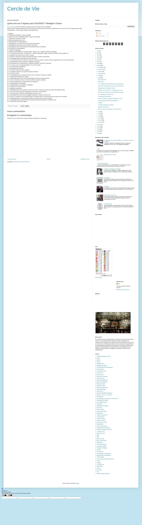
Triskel (98, 149)
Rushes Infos (100, 466)
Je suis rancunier (102, 79)
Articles (98, 33)
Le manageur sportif (101, 446)
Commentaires (100, 36)
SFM (98, 437)
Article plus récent (12, 159)
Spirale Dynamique (101, 389)
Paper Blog (99, 407)
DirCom (98, 362)
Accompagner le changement (104, 453)
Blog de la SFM (100, 438)
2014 (98, 65)
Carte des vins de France (110, 154)
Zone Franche (100, 451)
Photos (98, 460)
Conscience (99, 404)
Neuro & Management (102, 382)
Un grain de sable (101, 385)
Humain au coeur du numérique (104, 394)
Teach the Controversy (103, 107)
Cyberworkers (100, 391)
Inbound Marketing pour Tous (104, 356)
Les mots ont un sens (102, 422)
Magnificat (106, 186)
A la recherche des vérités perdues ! (105, 459)
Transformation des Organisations (105, 367)
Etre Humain (100, 442)
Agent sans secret (101, 420)
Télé (98, 471)
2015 (98, 63)
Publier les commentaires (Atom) (22, 161)
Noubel (98, 358)
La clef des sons (108, 204)
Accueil (48, 159)
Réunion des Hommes (102, 376)
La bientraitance (100, 416)
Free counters (98, 277)
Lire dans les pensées (102, 426)
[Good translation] (4, 495)
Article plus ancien (85, 159)
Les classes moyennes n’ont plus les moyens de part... (111, 86)
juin (99, 111)
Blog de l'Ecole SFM (101, 440)
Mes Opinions (100, 396)
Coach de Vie (100, 372)
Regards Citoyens (101, 384)
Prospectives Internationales (103, 427)
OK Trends (99, 470)
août (99, 75)
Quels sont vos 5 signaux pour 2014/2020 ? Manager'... (111, 92)
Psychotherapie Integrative (103, 473)
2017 (98, 59)
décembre (100, 67)
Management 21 (100, 363)
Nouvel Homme (100, 409)
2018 (98, 57)
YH (119, 283)
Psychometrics (100, 374)
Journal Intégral (100, 457)
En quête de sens (101, 433)
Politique (100, 102)
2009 (98, 133)
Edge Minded (100, 424)
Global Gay (100, 81)
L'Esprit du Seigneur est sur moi (104, 429)
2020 (98, 53)
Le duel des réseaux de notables (106, 105)
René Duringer (11, 26)
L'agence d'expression (102, 415)
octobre (100, 71)
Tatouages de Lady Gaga (110, 195)
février (100, 120)
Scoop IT (99, 468)
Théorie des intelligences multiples (112, 169)
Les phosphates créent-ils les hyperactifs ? (108, 100)
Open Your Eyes (100, 378)
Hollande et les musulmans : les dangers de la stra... (110, 90)
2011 (98, 129)
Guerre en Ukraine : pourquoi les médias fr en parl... (110, 98)
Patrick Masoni (100, 369)
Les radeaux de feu (101, 371)
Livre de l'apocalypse (102, 411)
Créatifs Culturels (101, 418)
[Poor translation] (10, 495)
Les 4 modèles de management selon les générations (111, 84)
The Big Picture (100, 464)
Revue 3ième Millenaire (102, 380)
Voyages (99, 462)
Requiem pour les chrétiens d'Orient (106, 88)
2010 (98, 131)
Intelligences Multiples (102, 448)
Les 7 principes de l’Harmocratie (105, 94)
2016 (98, 61)
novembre (100, 69)
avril (99, 116)
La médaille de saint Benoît (104, 96)
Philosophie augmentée (102, 387)
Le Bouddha (107, 177)
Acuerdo (99, 449)
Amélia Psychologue (101, 444)
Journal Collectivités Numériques (104, 393)
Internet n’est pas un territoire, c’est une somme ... (110, 109)
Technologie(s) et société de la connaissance (107, 398)
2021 (98, 50)
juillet (99, 78)
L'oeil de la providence (103, 163)
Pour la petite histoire (102, 402)
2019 (98, 55)
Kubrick (98, 360)
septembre (101, 73)
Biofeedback (100, 413)
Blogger (77, 483)
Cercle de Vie (23, 9)
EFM (98, 435)
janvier (100, 122)
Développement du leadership (104, 455)
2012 (98, 127)
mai (99, 113)
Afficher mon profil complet (122, 289)
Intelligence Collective (102, 365)
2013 (98, 124)
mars (99, 118)
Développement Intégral (102, 400)
